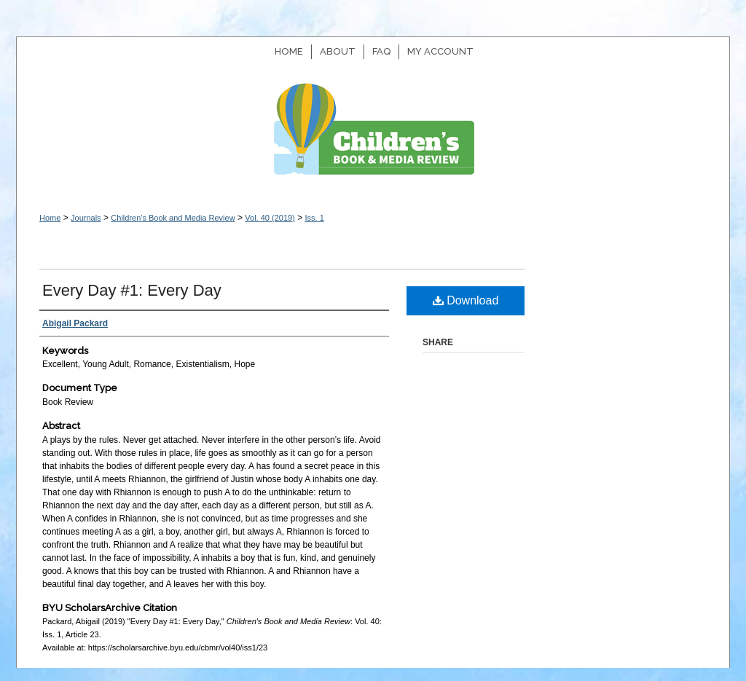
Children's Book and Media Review (373, 137)
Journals (86, 217)
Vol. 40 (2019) (270, 217)
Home (49, 217)
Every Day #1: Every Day (131, 290)
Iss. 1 (314, 217)
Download (466, 300)
